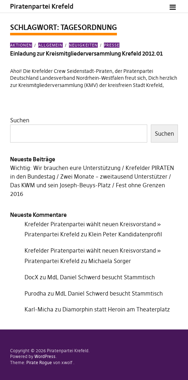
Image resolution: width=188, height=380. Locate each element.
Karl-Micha (39, 309)
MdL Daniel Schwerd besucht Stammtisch (101, 277)
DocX (31, 277)
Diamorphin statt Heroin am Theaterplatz (116, 309)
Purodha (35, 293)
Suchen (19, 120)
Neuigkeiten (83, 45)
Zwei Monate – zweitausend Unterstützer (113, 176)
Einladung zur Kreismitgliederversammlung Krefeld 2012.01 (86, 53)
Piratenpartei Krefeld (41, 6)
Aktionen (21, 45)
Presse (111, 45)
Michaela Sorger (109, 261)
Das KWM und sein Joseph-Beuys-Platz (60, 185)
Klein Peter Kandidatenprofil (125, 234)
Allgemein (50, 45)
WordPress (45, 356)
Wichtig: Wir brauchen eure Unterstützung (65, 167)
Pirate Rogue (39, 362)
